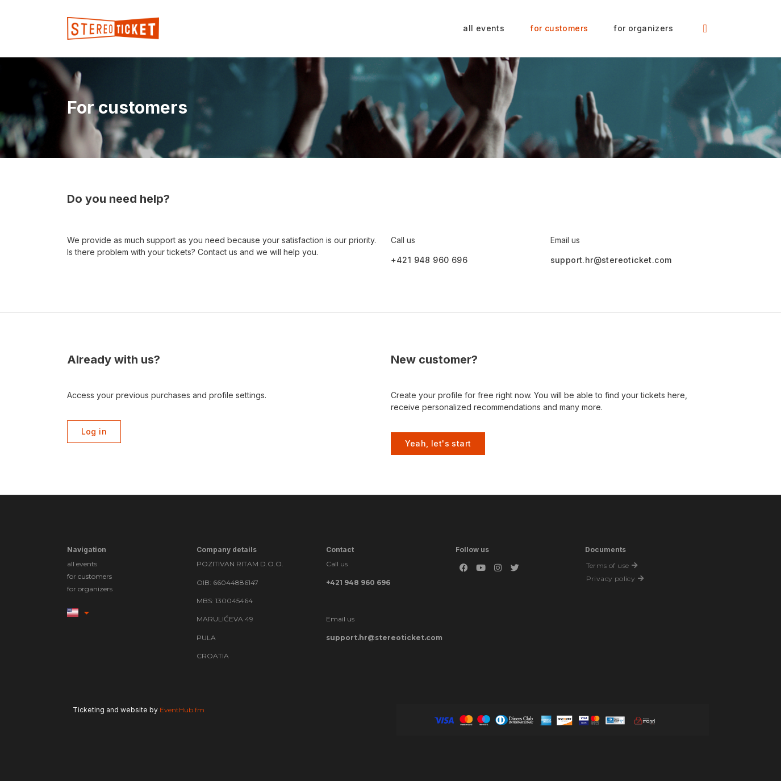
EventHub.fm (182, 709)
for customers (559, 28)
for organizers (643, 28)
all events (483, 28)
